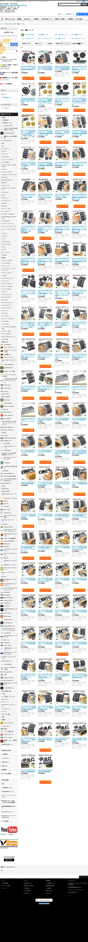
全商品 (3, 117)
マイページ (4, 888)
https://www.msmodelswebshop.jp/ (13, 5)
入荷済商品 (26, 888)
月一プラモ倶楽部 (6, 773)
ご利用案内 (5, 754)
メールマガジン (6, 758)
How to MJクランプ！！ (8, 811)
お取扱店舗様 (5, 780)
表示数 (24, 43)
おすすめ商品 (27, 890)
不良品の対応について (7, 791)
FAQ (3, 783)
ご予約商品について (7, 787)
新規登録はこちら (71, 14)
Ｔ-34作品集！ (5, 821)
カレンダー (48, 893)
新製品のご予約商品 (28, 885)
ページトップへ (84, 876)
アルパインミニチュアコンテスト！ (9, 796)
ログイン (62, 14)
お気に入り (5, 766)
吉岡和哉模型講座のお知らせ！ (9, 807)
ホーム (3, 880)
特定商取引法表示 (6, 750)
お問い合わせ (5, 762)
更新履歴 (4, 769)
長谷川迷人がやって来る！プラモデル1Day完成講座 (9, 801)
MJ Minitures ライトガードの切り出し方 (9, 816)
